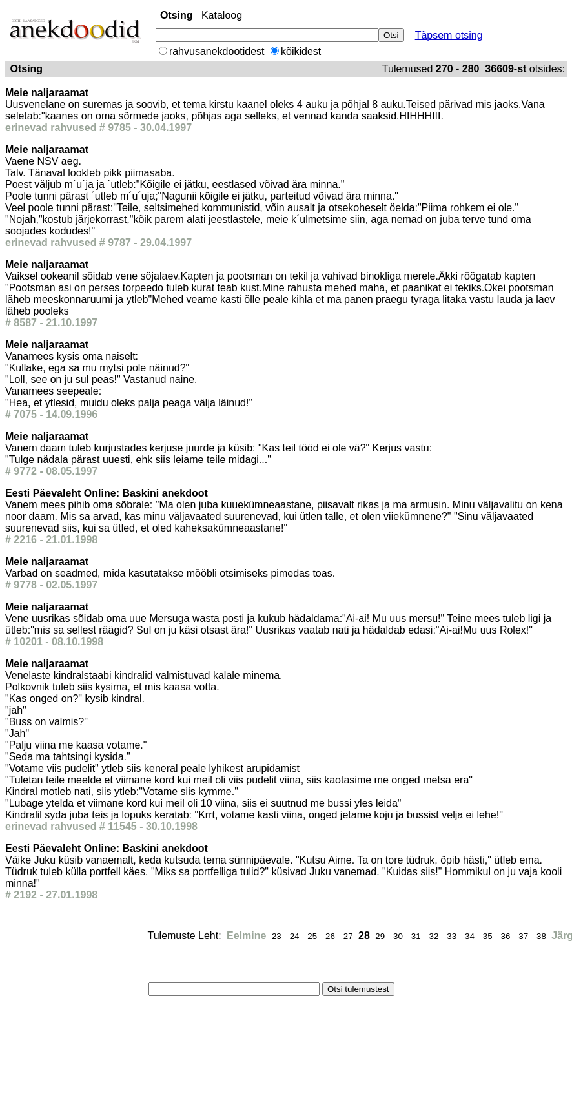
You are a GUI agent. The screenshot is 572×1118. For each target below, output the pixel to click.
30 (398, 936)
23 (276, 936)
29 (380, 936)
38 (541, 936)
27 (348, 936)
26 (330, 936)
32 (434, 936)
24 (295, 936)
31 (416, 936)
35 (488, 936)
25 (312, 936)
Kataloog (221, 15)
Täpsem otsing (449, 35)
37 (523, 936)
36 (506, 936)
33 (451, 936)
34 (470, 936)
